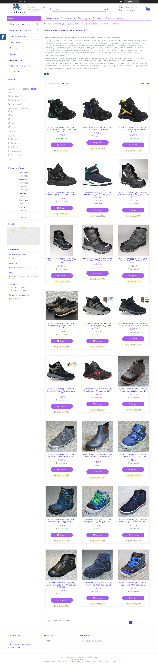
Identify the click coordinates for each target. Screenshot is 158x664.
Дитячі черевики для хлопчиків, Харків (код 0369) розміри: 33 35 (133, 521)
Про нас (97, 18)
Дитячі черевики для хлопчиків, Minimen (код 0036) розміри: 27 (61, 521)
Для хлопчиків (68, 18)
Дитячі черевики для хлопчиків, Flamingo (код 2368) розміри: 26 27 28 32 (97, 195)
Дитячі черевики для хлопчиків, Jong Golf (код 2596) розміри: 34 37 (61, 391)
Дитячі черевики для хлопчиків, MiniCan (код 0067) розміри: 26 (97, 584)
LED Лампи (14, 72)
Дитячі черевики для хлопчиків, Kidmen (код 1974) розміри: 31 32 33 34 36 (61, 260)
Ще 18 (12, 131)
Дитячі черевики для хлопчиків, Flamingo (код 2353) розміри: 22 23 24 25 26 (61, 129)
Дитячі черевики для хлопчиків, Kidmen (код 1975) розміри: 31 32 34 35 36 (133, 260)
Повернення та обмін (19, 66)
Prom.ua (93, 657)
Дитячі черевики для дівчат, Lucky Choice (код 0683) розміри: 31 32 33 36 (61, 585)
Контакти (15, 647)
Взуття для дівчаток (19, 24)
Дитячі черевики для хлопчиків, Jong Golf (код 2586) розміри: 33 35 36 (61, 325)
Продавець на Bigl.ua (79, 659)
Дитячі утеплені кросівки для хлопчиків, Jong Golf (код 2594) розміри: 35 (97, 325)
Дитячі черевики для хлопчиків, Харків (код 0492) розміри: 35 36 (61, 455)
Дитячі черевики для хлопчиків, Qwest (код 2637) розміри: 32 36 (97, 390)
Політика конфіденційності (104, 662)
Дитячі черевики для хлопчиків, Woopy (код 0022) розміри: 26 (133, 390)
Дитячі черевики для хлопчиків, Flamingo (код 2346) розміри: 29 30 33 (133, 129)
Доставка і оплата (19, 60)
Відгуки (12, 54)
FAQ (48, 641)
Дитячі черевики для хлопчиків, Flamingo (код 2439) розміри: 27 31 (97, 128)
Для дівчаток (51, 18)
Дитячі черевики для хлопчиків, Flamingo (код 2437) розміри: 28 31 (61, 194)
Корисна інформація (91, 641)
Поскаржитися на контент (80, 662)
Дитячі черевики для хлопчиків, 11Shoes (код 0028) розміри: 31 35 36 (97, 456)
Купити (63, 145)
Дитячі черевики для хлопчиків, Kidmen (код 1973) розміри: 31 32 (97, 259)
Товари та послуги (56, 24)
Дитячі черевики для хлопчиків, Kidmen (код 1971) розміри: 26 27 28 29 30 (133, 195)
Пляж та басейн (17, 36)
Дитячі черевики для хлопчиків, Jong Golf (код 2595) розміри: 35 (133, 324)
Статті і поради (114, 18)
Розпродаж (84, 18)
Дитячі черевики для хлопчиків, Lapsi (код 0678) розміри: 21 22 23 (97, 521)
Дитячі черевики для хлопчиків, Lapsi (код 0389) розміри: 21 (133, 584)
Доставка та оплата (20, 644)
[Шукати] (104, 9)
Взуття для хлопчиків (77, 24)
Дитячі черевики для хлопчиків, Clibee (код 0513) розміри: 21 (133, 455)
